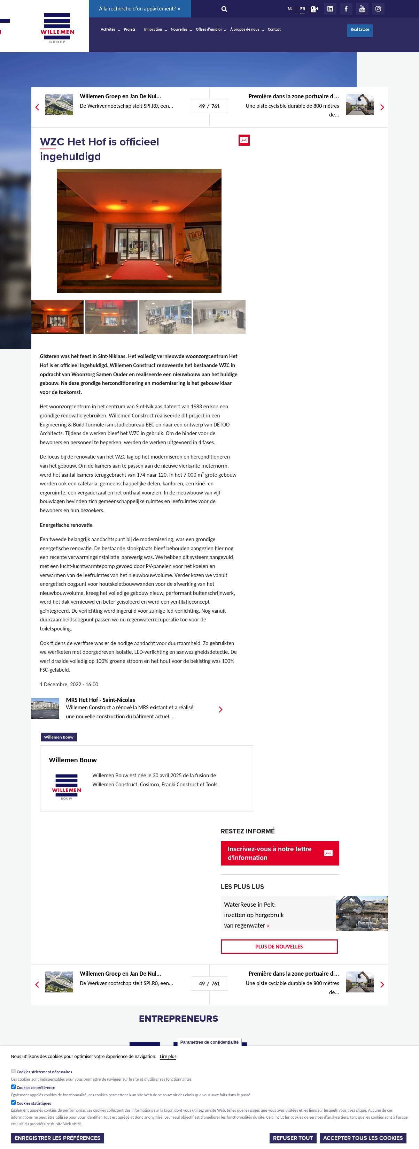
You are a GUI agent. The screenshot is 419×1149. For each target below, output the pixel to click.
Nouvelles (179, 29)
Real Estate (360, 29)
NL (290, 8)
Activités (108, 29)
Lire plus (168, 1056)
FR (302, 8)
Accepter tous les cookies (363, 1138)
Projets (129, 29)
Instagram (378, 9)
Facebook (346, 9)
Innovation (153, 29)
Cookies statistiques (34, 1103)
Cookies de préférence (36, 1087)
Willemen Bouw (60, 736)
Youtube (362, 9)
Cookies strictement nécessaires (44, 1071)
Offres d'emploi (209, 29)
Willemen (57, 28)
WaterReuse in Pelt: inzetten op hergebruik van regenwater (254, 914)
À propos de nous (244, 29)
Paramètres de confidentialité (209, 1042)
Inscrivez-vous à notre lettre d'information (270, 853)
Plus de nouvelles (279, 946)
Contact (274, 29)
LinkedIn (330, 9)
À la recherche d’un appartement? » (139, 8)
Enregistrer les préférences (58, 1138)
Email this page (245, 140)
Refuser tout (293, 1138)
